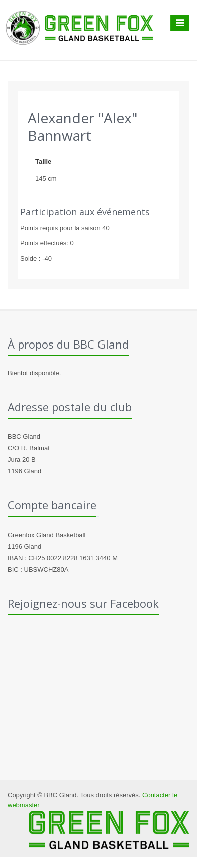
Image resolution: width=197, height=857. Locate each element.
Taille (43, 161)
